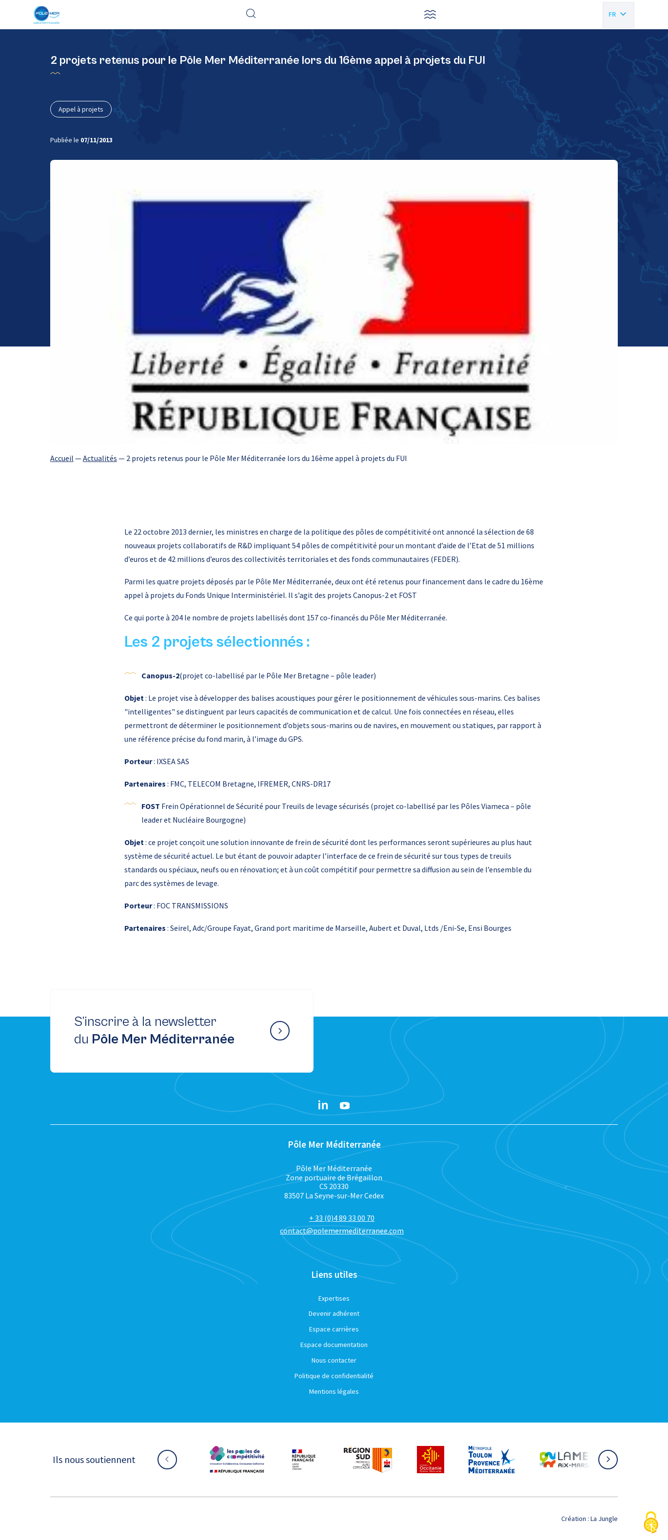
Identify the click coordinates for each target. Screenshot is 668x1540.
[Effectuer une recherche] (251, 14)
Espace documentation (334, 1344)
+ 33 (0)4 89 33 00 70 (341, 1218)
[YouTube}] (345, 1106)
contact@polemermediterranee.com (342, 1230)
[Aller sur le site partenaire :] (237, 1459)
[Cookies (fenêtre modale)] (651, 1523)
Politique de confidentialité (334, 1375)
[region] (334, 458)
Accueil (62, 458)
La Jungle (604, 1518)
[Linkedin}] (323, 1106)
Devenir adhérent (334, 1313)
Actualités (100, 458)
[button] (430, 14)
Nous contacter (334, 1360)
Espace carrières (334, 1329)
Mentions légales (334, 1391)
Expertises (334, 1298)
